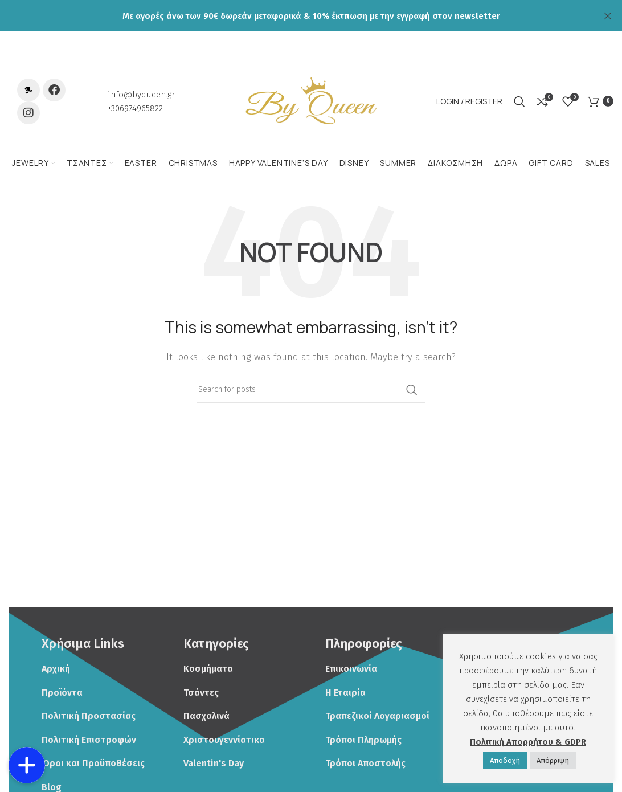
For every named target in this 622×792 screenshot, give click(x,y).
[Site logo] (311, 109)
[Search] (519, 109)
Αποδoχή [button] (505, 760)
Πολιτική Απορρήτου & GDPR (528, 742)
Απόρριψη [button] (553, 760)
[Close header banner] (608, 15)
